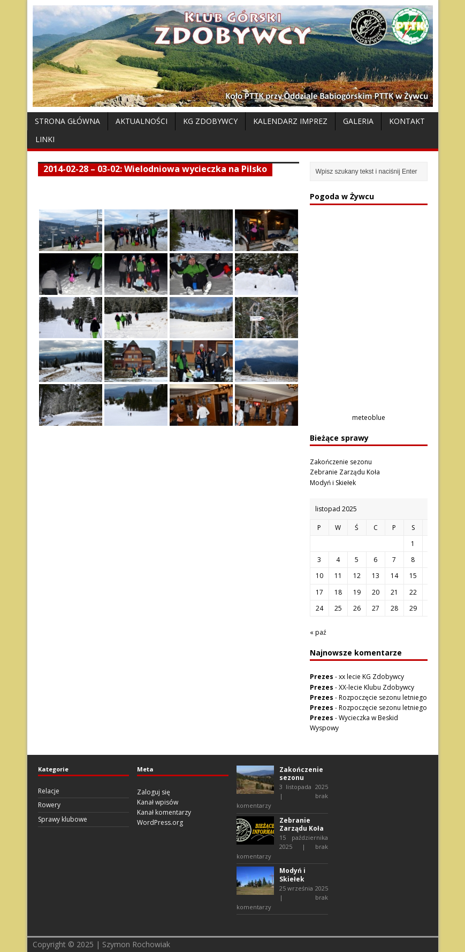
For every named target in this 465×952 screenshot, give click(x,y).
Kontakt (407, 121)
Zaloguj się (153, 792)
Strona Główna (67, 121)
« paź (318, 632)
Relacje (48, 790)
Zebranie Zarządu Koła (345, 472)
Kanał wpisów (157, 802)
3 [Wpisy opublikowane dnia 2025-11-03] (319, 559)
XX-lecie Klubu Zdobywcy (376, 687)
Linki (45, 139)
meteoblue (368, 417)
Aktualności (141, 121)
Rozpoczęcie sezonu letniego (383, 697)
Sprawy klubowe (62, 819)
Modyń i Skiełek (333, 482)
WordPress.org (160, 822)
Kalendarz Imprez (290, 121)
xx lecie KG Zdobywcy (371, 676)
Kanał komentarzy (164, 812)
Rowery (49, 804)
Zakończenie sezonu (341, 461)
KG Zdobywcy (210, 121)
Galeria (358, 121)
